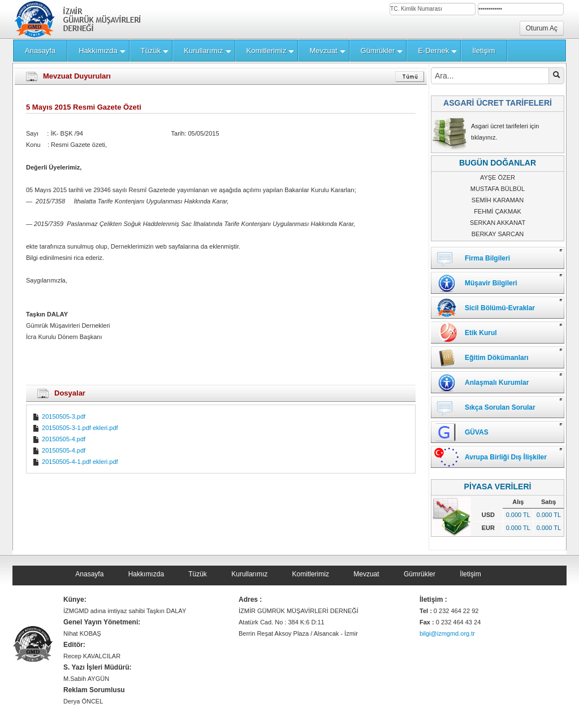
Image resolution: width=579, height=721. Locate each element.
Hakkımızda (146, 574)
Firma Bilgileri (487, 258)
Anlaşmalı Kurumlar (497, 382)
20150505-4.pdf (58, 439)
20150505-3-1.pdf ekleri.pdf (75, 427)
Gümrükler (419, 574)
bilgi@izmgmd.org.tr (447, 633)
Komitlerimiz (310, 574)
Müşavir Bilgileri (491, 283)
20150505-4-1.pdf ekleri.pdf (75, 461)
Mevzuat (366, 574)
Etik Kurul (481, 333)
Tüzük (197, 574)
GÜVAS (477, 432)
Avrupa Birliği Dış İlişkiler (506, 457)
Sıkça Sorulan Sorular (500, 407)
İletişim (470, 574)
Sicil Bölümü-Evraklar (500, 308)
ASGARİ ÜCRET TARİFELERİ (497, 102)
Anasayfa (89, 574)
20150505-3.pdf (58, 416)
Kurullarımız (249, 574)
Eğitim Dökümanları (497, 358)
